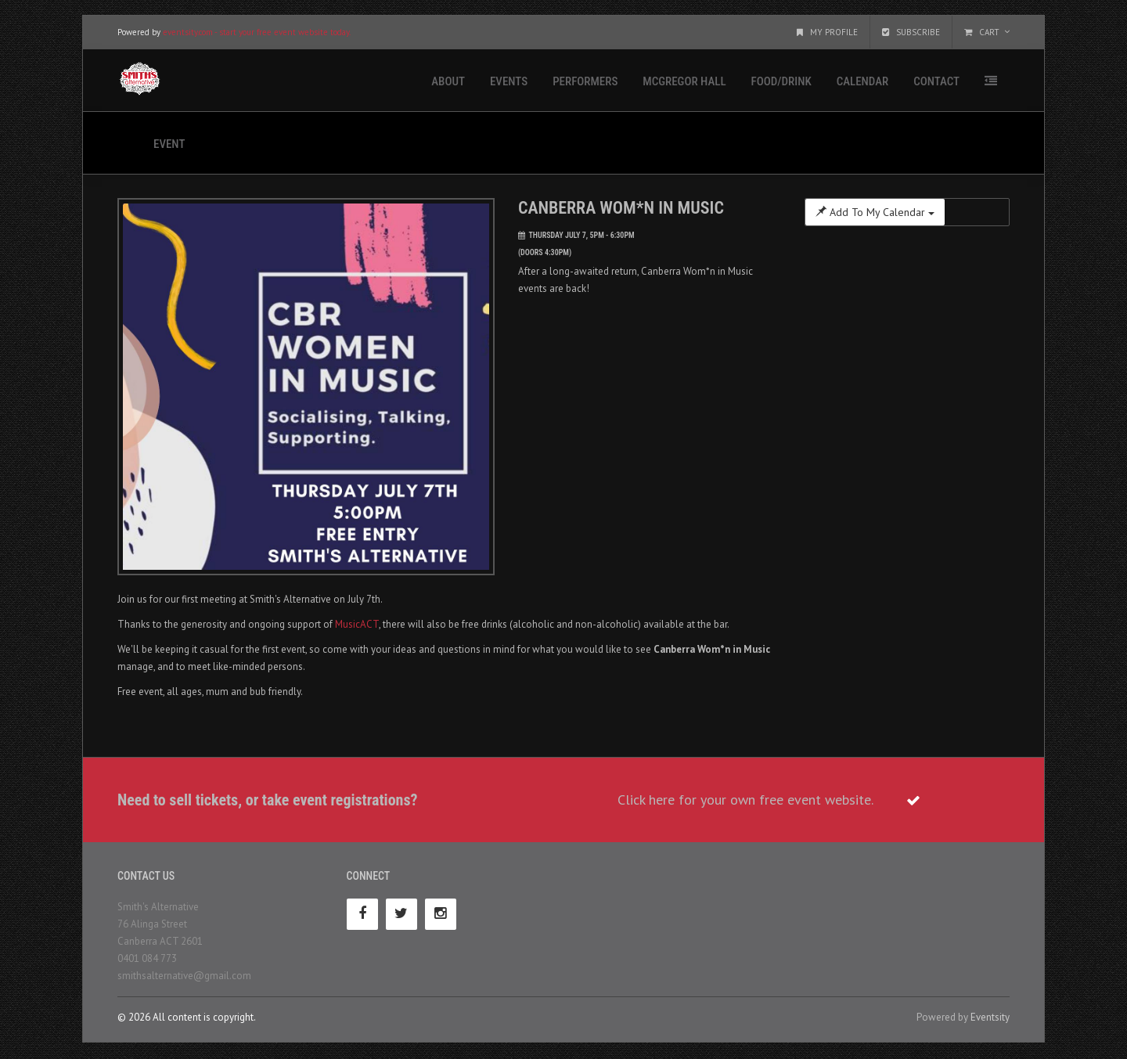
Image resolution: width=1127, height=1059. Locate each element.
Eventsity (990, 1018)
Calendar (862, 82)
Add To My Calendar (875, 213)
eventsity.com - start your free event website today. (257, 32)
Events (508, 82)
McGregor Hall (684, 82)
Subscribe (911, 32)
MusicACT (357, 625)
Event (169, 145)
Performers (585, 82)
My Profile (827, 32)
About (448, 82)
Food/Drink (781, 82)
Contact (936, 82)
